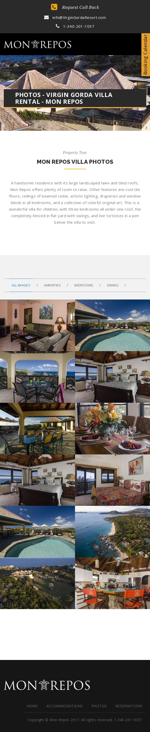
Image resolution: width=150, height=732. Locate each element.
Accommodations (64, 706)
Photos (99, 706)
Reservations (128, 706)
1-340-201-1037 (75, 26)
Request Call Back (75, 7)
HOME (32, 706)
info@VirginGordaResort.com (75, 17)
